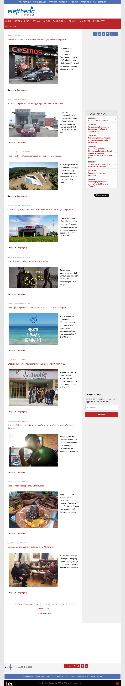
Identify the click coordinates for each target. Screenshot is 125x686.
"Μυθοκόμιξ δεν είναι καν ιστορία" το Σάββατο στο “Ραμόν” (98, 184)
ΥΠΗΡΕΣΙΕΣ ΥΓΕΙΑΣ (42, 675)
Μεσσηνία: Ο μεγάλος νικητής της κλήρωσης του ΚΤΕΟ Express (37, 103)
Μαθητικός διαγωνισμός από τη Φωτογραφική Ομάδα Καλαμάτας (100, 140)
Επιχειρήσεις (22, 90)
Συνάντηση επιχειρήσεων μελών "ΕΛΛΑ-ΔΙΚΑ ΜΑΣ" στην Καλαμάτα (39, 307)
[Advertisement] (101, 255)
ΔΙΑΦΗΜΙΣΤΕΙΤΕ (99, 2)
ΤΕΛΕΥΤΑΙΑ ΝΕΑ (97, 114)
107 (69, 603)
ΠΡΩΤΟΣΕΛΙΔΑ (25, 2)
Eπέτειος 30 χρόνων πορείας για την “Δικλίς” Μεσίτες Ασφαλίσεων (38, 363)
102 (47, 603)
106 (64, 603)
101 (43, 603)
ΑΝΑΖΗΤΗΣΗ (74, 2)
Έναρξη (17, 603)
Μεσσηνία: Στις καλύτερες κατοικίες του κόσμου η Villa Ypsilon (36, 155)
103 (52, 603)
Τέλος (49, 607)
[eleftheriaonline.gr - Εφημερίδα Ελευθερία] (21, 11)
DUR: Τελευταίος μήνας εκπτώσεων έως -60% (29, 260)
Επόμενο (41, 607)
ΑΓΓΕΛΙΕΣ (53, 2)
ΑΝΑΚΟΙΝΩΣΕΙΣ (83, 675)
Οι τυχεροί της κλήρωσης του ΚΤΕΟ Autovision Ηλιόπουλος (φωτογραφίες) (42, 209)
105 (59, 603)
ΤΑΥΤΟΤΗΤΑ (70, 675)
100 (38, 603)
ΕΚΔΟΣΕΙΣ (63, 2)
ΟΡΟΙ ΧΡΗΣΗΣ (58, 675)
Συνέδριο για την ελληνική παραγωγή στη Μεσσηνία (31, 545)
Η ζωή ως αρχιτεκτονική (98, 120)
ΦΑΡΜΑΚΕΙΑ (28, 675)
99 (34, 603)
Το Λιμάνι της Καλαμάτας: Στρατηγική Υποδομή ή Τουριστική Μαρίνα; (98, 129)
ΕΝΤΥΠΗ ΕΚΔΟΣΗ (40, 2)
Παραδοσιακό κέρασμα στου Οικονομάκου (27, 484)
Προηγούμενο (26, 603)
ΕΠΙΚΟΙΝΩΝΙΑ (96, 675)
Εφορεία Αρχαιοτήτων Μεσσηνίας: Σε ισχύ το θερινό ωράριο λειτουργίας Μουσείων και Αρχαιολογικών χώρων (100, 153)
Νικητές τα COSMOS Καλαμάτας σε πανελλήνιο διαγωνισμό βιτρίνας (39, 39)
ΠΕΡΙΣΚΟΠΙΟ (86, 2)
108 (73, 603)
